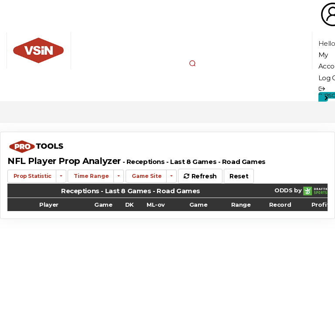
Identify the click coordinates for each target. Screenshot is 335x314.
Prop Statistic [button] (31, 176)
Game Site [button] (146, 176)
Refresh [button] (200, 176)
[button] (192, 63)
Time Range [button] (90, 176)
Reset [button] (238, 176)
